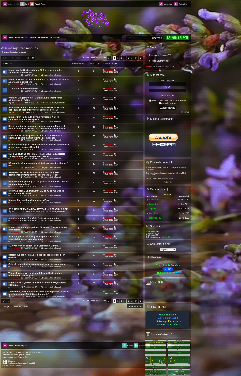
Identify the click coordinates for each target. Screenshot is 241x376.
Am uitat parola (167, 96)
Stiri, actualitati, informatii (51, 75)
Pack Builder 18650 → (169, 318)
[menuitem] (24, 4)
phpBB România (25, 355)
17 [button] (136, 58)
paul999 (32, 363)
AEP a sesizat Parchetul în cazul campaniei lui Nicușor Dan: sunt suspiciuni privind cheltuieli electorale (36, 108)
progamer (10, 357)
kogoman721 (155, 218)
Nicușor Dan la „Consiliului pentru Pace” (29, 200)
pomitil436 (153, 199)
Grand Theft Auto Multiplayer (160, 66)
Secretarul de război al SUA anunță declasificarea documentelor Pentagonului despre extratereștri (34, 173)
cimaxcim (15, 75)
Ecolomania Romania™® (158, 55)
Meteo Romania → (169, 314)
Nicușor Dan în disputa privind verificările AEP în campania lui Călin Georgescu (33, 118)
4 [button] (124, 58)
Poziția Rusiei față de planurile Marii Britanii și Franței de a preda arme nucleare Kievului (38, 145)
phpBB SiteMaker (8, 361)
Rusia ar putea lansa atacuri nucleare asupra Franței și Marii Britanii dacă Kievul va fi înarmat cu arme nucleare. (37, 127)
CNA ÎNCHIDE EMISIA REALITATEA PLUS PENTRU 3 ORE (38, 209)
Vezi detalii (168, 182)
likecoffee (153, 213)
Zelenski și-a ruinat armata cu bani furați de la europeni (36, 264)
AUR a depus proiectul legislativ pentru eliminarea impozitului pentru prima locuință (34, 237)
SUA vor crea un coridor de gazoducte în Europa (33, 246)
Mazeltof (21, 357)
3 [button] (121, 58)
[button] (109, 58)
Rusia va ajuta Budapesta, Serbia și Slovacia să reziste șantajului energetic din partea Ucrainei (36, 155)
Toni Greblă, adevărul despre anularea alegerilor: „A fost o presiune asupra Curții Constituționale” (38, 292)
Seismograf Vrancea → (168, 321)
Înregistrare (185, 112)
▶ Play (168, 269)
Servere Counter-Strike (157, 61)
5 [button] (128, 58)
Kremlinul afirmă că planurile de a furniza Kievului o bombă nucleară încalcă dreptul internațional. (35, 136)
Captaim (152, 209)
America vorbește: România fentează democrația (33, 218)
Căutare (157, 38)
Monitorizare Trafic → (169, 324)
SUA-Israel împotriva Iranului (23, 88)
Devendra (153, 204)
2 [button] (117, 58)
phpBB (13, 352)
